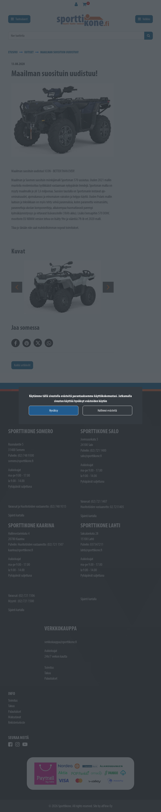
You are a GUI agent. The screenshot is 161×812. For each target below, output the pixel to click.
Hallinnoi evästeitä (107, 410)
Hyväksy (53, 410)
